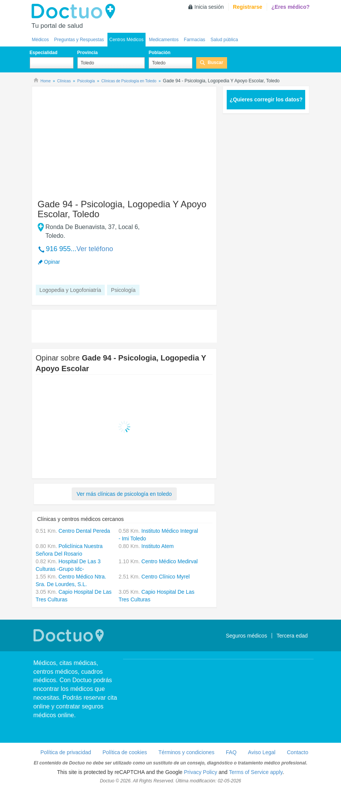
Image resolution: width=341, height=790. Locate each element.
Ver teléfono (95, 249)
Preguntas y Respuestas (79, 39)
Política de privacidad (65, 752)
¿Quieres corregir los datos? (266, 99)
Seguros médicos (246, 636)
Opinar (52, 262)
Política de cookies (124, 752)
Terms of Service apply (256, 772)
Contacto (297, 752)
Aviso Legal (261, 752)
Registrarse (247, 7)
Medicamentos (164, 39)
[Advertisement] (94, 139)
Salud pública (224, 39)
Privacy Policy (200, 772)
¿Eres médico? (290, 7)
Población (159, 52)
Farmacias (194, 39)
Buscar (215, 62)
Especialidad (44, 52)
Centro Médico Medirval (169, 561)
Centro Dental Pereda (84, 531)
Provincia (87, 52)
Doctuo (75, 11)
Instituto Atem (157, 546)
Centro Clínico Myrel (165, 577)
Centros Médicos (126, 39)
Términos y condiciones (186, 752)
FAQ (231, 752)
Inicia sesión (209, 7)
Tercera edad (292, 636)
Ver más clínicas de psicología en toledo (124, 494)
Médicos (40, 39)
